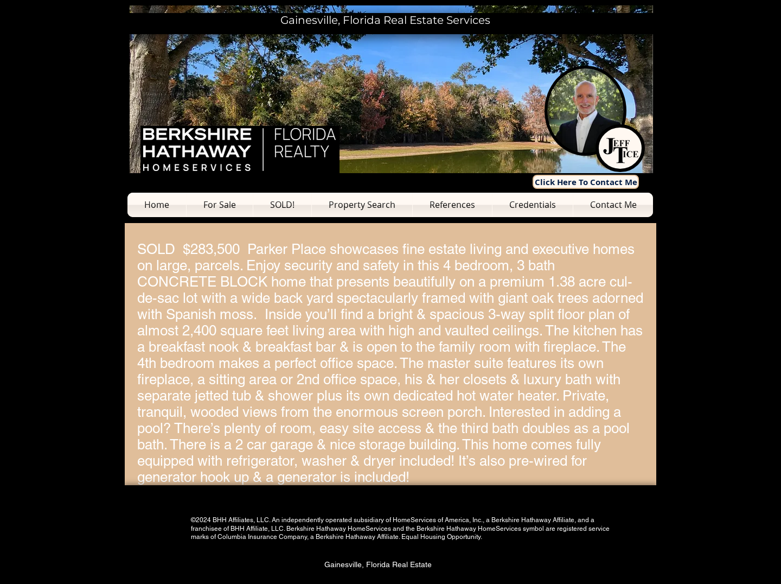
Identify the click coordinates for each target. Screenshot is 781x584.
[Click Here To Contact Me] (586, 182)
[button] (220, 205)
